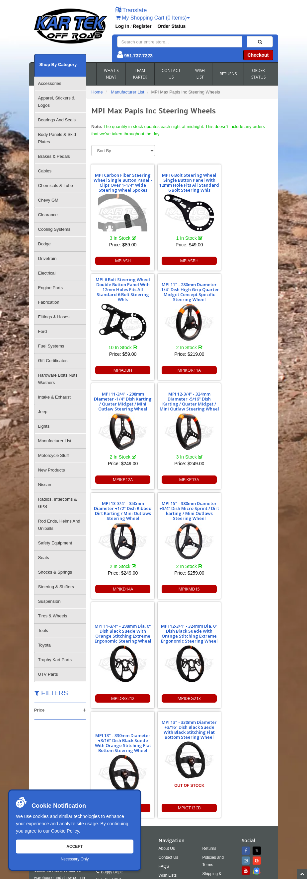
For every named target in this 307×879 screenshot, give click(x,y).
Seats (43, 557)
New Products (51, 470)
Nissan (44, 484)
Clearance (48, 214)
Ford (42, 331)
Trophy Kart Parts (55, 659)
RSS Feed (216, 795)
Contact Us (168, 754)
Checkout (258, 55)
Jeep (42, 411)
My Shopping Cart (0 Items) (152, 18)
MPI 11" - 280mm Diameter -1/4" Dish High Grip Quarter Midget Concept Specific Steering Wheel (120, 289)
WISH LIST (200, 74)
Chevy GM (48, 200)
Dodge (44, 243)
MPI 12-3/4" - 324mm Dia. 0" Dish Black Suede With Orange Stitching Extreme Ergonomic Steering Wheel (120, 521)
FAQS (164, 763)
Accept (74, 846)
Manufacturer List (54, 440)
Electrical (47, 273)
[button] (131, 10)
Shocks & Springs (55, 572)
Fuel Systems (51, 346)
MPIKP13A (244, 370)
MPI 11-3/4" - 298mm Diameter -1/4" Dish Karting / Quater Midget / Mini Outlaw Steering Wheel (182, 289)
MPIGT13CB (243, 589)
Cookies (166, 781)
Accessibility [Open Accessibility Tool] (219, 786)
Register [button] (142, 26)
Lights (44, 426)
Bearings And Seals (57, 119)
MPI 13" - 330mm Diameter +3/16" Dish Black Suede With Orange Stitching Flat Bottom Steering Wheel (182, 521)
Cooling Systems (54, 229)
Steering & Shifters (56, 586)
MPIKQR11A (120, 370)
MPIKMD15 (182, 479)
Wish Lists (168, 772)
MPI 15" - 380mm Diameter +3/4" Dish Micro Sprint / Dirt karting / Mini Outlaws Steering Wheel (182, 399)
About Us (167, 745)
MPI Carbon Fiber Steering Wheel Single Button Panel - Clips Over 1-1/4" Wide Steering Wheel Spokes (120, 180)
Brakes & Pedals (54, 156)
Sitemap (105, 874)
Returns (209, 745)
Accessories (49, 83)
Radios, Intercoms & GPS (57, 503)
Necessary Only (75, 859)
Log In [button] (122, 26)
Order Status (171, 26)
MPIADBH (244, 261)
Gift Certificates (53, 360)
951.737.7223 (138, 55)
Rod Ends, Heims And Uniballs (59, 525)
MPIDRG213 (120, 589)
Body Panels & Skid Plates (57, 138)
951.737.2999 (134, 785)
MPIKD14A (120, 479)
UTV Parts (48, 674)
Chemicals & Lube (55, 185)
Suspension (49, 601)
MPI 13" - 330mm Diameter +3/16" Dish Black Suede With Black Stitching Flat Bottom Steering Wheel (243, 508)
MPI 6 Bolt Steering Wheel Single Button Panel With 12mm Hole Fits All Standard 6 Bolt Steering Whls (182, 180)
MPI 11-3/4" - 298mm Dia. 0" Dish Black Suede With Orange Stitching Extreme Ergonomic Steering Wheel (244, 412)
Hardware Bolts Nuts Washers (58, 379)
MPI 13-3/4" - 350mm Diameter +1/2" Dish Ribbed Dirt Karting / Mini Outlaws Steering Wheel (120, 401)
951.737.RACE (109, 776)
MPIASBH (182, 261)
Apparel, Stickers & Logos (56, 101)
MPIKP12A (182, 370)
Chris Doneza (186, 874)
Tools (43, 630)
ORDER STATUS (258, 74)
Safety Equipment (55, 542)
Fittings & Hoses (54, 316)
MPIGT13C (182, 589)
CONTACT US (171, 74)
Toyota (44, 645)
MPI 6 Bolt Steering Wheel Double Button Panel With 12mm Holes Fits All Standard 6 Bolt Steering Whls (244, 180)
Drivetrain (47, 258)
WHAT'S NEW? (111, 74)
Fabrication (48, 302)
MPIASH (120, 261)
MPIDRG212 (244, 479)
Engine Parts (50, 287)
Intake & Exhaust (54, 397)
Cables (44, 170)
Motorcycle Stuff (53, 455)
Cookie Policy (65, 831)
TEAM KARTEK (140, 74)
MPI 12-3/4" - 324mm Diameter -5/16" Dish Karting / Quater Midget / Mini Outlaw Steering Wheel (244, 289)
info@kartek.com (177, 861)
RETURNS (228, 74)
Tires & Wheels (52, 615)
